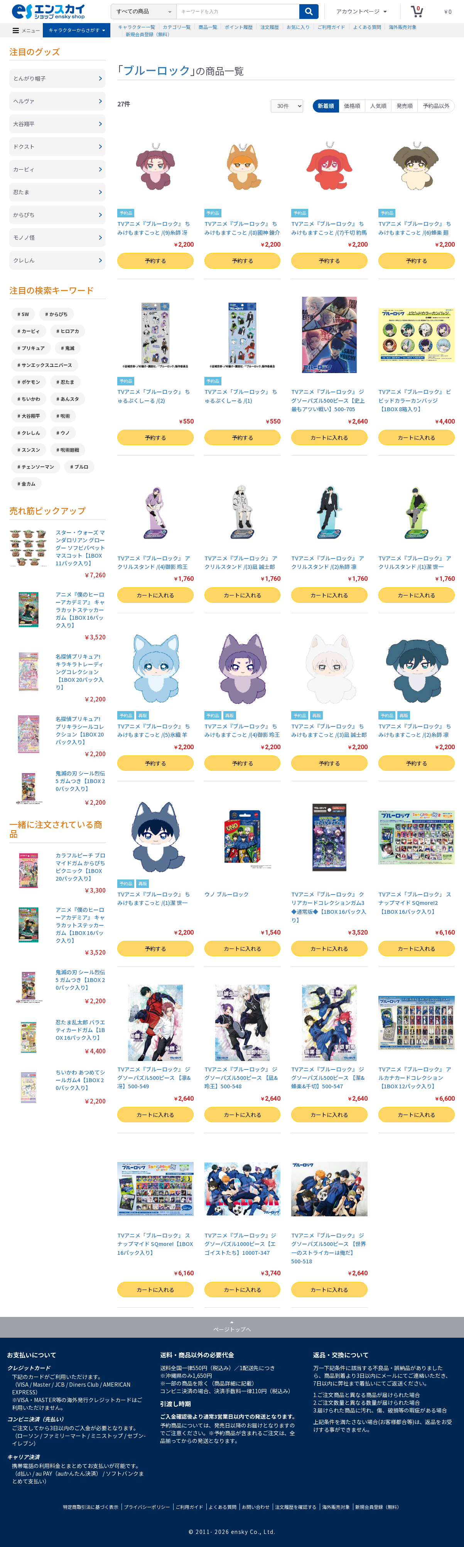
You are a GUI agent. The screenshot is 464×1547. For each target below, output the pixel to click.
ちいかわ (31, 398)
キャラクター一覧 (136, 27)
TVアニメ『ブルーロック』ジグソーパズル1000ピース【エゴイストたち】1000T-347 (240, 1243)
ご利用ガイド (331, 27)
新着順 (326, 105)
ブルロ (81, 466)
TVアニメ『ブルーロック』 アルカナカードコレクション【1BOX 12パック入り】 (414, 1077)
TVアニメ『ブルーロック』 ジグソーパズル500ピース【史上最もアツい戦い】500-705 (328, 400)
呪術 (65, 415)
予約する (155, 260)
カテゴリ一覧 (177, 27)
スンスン (31, 449)
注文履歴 (269, 27)
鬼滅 (69, 348)
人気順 (378, 105)
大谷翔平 (31, 415)
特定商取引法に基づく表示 (90, 1506)
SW (25, 314)
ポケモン (31, 381)
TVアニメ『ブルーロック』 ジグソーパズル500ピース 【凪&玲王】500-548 (241, 1077)
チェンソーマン (38, 466)
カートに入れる (329, 437)
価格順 (352, 105)
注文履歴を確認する (296, 1506)
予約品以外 (436, 105)
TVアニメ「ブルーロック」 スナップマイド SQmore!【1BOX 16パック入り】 (155, 1243)
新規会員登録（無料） (149, 34)
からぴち (58, 314)
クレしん (31, 432)
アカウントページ (358, 11)
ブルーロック (156, 70)
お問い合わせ (256, 1506)
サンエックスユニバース (47, 365)
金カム (28, 483)
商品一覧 (208, 27)
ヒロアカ (70, 331)
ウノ (65, 432)
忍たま (67, 381)
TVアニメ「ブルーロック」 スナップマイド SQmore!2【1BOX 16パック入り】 (414, 902)
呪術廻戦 (70, 449)
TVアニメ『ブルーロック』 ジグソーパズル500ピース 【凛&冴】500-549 (154, 1077)
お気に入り (298, 27)
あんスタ (70, 398)
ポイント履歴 (239, 27)
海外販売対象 (403, 27)
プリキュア (33, 348)
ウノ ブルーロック (226, 894)
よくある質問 (367, 27)
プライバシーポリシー (147, 1506)
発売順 (405, 105)
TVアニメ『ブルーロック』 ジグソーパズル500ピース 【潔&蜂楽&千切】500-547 (327, 1077)
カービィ (31, 331)
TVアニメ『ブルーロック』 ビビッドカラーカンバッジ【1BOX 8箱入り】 (414, 400)
